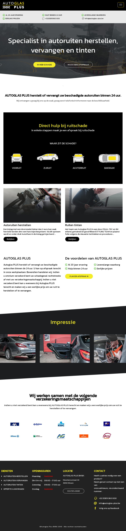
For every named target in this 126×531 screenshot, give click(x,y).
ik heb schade (44, 64)
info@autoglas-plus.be (94, 18)
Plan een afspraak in (79, 276)
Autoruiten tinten (13, 484)
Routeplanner (73, 491)
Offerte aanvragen (13, 489)
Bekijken (10, 239)
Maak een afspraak (78, 64)
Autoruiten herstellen (17, 225)
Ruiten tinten (73, 225)
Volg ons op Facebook (109, 508)
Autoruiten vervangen (15, 480)
